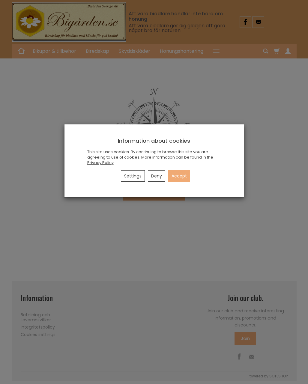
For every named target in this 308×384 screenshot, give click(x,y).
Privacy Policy (100, 162)
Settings (133, 176)
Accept (179, 176)
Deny (156, 176)
